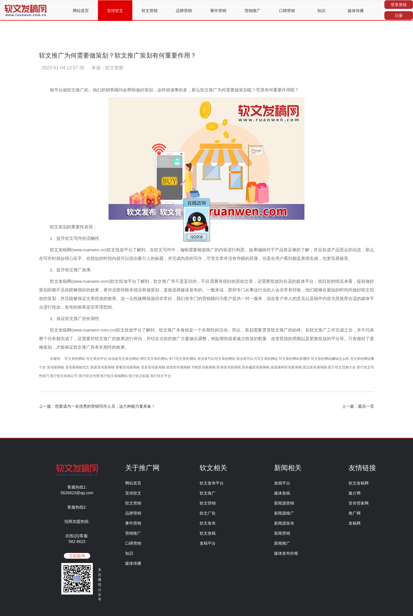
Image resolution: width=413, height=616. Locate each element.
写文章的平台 (96, 359)
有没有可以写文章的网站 (216, 359)
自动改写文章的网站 (123, 359)
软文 (71, 89)
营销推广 (253, 10)
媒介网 (355, 493)
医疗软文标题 (139, 376)
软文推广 (208, 493)
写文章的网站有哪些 (294, 359)
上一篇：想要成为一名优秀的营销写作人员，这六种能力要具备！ (97, 406)
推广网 (355, 513)
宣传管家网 (359, 503)
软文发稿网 (359, 483)
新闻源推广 (284, 513)
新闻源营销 (284, 503)
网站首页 (81, 10)
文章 (219, 258)
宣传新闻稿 (55, 367)
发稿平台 (208, 543)
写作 (47, 258)
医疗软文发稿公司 (64, 376)
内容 (223, 249)
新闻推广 (282, 543)
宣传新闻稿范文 (77, 367)
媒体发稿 (282, 493)
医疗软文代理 (89, 376)
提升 (60, 238)
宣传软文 (115, 10)
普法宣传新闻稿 (315, 367)
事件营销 (218, 10)
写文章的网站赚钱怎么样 (330, 359)
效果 (86, 269)
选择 (176, 289)
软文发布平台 (212, 483)
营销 (206, 298)
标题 (159, 258)
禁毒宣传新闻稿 (128, 367)
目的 (192, 281)
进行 (231, 249)
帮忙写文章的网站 (154, 359)
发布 (193, 289)
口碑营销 (287, 10)
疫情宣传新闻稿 (178, 367)
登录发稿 (399, 4)
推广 (80, 89)
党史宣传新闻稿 (153, 367)
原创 (240, 281)
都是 (296, 258)
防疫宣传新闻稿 (103, 367)
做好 (140, 89)
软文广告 (208, 513)
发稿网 (355, 523)
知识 (321, 10)
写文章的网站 (74, 359)
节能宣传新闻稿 (203, 367)
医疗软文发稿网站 (114, 376)
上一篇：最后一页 (358, 406)
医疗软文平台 (160, 376)
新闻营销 (282, 533)
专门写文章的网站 (182, 359)
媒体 (300, 281)
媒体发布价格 (286, 553)
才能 (60, 347)
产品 (279, 249)
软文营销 (149, 10)
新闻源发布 (284, 523)
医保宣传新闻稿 (229, 367)
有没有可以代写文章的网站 (257, 359)
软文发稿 (208, 533)
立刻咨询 (77, 556)
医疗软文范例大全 (342, 367)
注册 (399, 15)
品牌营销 (184, 10)
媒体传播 (356, 10)
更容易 (333, 258)
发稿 (62, 249)
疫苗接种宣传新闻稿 (286, 367)
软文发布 (208, 523)
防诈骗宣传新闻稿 (256, 367)
